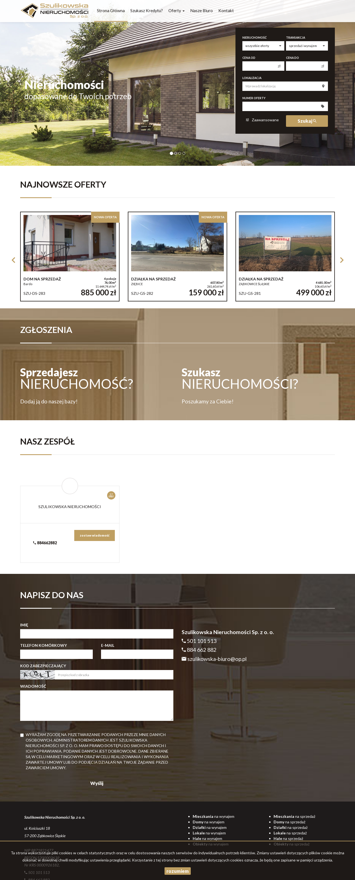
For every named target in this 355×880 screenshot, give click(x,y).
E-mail (107, 645)
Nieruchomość (254, 37)
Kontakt (226, 10)
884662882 (45, 542)
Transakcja (295, 37)
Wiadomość (33, 686)
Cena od (248, 57)
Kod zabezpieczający (43, 665)
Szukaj (307, 121)
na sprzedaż (294, 816)
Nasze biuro (201, 10)
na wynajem (213, 816)
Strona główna (111, 10)
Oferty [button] (176, 10)
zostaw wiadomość (94, 535)
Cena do (292, 57)
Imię (24, 624)
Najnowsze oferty (63, 184)
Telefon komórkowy (43, 645)
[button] (13, 259)
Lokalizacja (251, 78)
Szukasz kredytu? (146, 10)
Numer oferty (254, 98)
